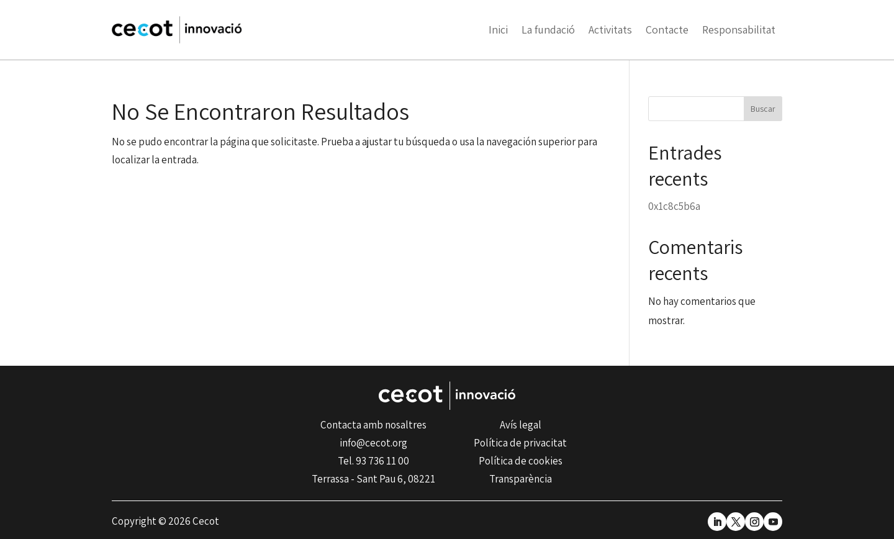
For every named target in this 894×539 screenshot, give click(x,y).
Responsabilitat (738, 29)
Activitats (610, 29)
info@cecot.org (373, 443)
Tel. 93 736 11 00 (373, 461)
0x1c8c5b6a (674, 206)
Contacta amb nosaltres (373, 425)
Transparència (520, 479)
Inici (498, 29)
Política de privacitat (520, 443)
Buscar (763, 108)
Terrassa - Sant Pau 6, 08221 (373, 479)
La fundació (548, 29)
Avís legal (520, 425)
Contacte (667, 29)
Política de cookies (520, 461)
